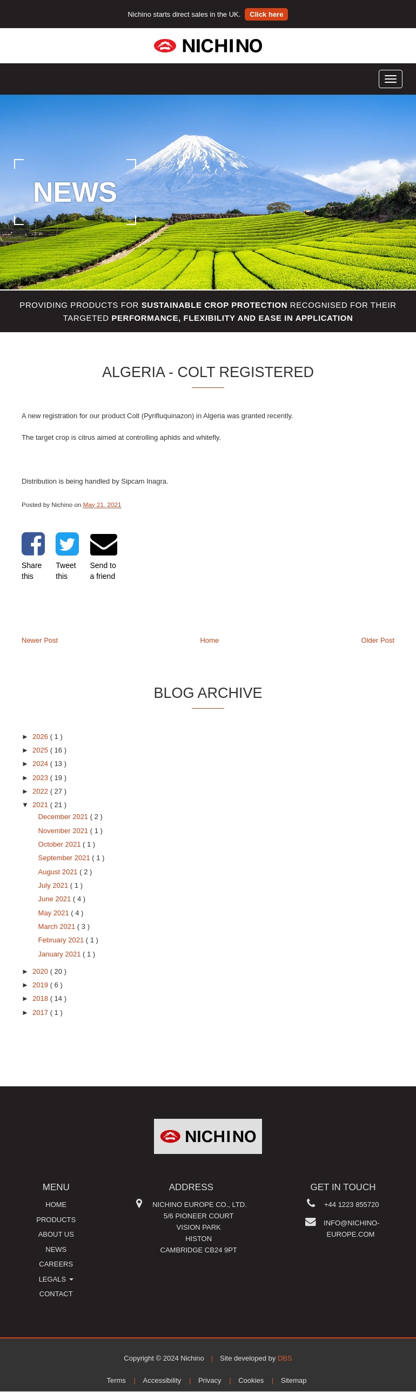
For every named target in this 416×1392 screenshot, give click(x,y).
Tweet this (67, 555)
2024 (41, 764)
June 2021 (55, 899)
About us (56, 1234)
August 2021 (59, 872)
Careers (56, 1264)
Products (56, 1220)
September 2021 (65, 858)
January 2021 (60, 954)
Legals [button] (56, 1279)
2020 (41, 971)
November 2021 (64, 831)
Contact (56, 1294)
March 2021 (57, 926)
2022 (41, 791)
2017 (41, 1012)
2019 (41, 985)
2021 (41, 805)
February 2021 (62, 940)
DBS (285, 1358)
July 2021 (54, 885)
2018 (41, 998)
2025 (41, 750)
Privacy (210, 1380)
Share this (33, 555)
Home (209, 640)
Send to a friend (103, 555)
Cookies (251, 1380)
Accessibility (162, 1380)
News (55, 1249)
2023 (41, 778)
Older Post (377, 640)
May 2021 (54, 913)
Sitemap (294, 1380)
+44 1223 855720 (351, 1204)
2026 (41, 737)
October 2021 (60, 844)
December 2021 (64, 817)
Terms (115, 1380)
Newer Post (40, 640)
